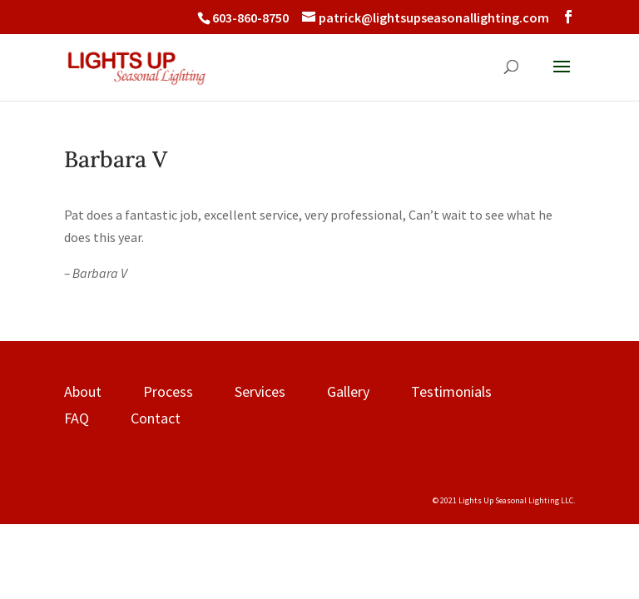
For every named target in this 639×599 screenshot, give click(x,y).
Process (168, 391)
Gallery (348, 391)
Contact (156, 418)
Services (260, 391)
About (83, 391)
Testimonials (451, 391)
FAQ (76, 418)
